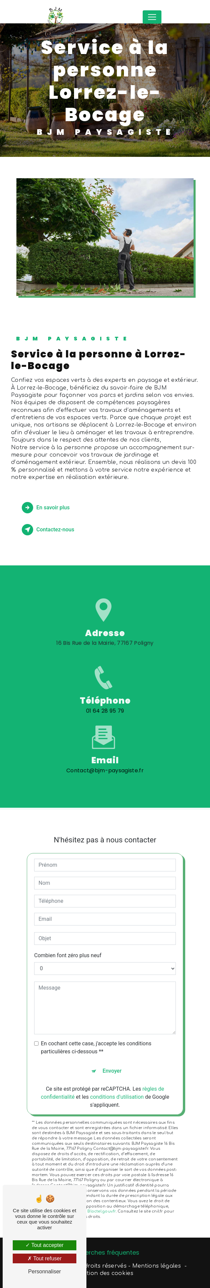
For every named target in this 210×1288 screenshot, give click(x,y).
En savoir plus (46, 507)
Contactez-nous (48, 529)
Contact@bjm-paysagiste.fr (105, 761)
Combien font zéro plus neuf (67, 946)
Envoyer (112, 1062)
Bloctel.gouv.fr (101, 1202)
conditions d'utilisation (117, 1088)
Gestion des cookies (105, 1273)
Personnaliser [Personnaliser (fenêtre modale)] (44, 1271)
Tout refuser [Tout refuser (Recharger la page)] (44, 1258)
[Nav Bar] (152, 17)
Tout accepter (44, 1245)
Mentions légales (156, 1266)
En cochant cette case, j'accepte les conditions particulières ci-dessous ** (96, 1038)
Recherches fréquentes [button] (105, 1253)
